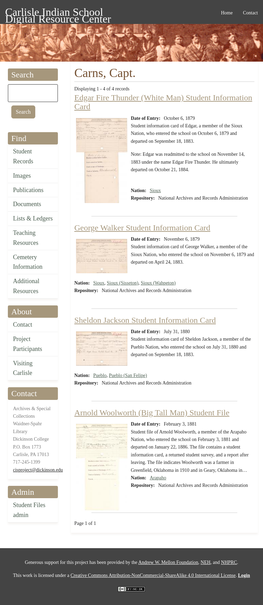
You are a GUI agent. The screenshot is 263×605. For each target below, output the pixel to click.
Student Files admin (29, 510)
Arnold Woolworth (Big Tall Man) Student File (151, 412)
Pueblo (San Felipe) (128, 375)
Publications (28, 190)
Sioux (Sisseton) (122, 283)
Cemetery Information (27, 262)
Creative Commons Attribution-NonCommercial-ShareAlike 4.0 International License (153, 575)
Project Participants (27, 344)
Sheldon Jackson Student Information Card (145, 320)
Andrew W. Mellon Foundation (168, 562)
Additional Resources (26, 286)
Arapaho (158, 477)
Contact (22, 324)
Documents (27, 204)
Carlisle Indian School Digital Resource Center (58, 13)
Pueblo (100, 375)
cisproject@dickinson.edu (38, 469)
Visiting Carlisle (23, 368)
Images (22, 175)
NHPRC (229, 562)
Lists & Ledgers (33, 218)
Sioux (155, 190)
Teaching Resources (25, 237)
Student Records (23, 156)
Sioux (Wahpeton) (158, 283)
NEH (206, 562)
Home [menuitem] (227, 12)
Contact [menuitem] (250, 12)
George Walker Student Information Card (142, 227)
